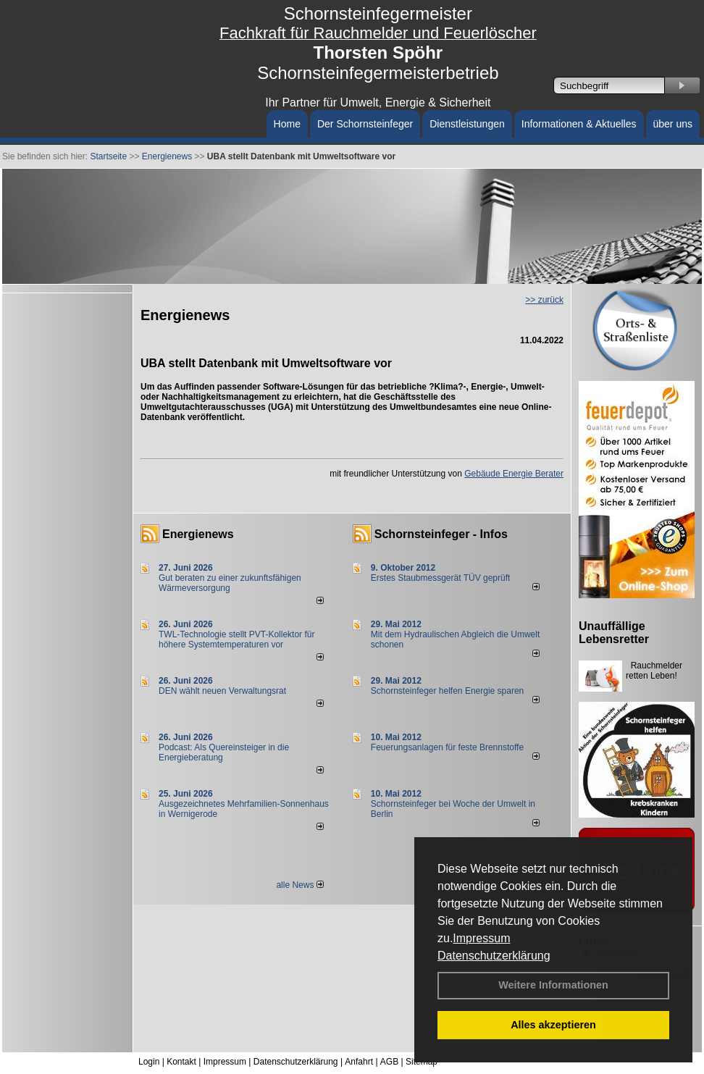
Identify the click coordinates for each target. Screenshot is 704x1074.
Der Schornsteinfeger (365, 124)
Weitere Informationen (553, 985)
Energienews (198, 534)
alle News (299, 885)
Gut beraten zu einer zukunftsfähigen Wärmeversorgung (230, 583)
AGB (389, 1062)
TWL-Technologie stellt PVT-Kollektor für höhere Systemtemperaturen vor (236, 639)
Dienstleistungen (467, 124)
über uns (672, 124)
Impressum (481, 938)
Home (287, 124)
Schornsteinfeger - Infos (441, 534)
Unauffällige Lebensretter (614, 632)
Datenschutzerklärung (493, 955)
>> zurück (544, 300)
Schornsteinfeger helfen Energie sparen (447, 691)
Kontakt (181, 1062)
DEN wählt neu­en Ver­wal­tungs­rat (222, 691)
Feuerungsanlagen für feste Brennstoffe (447, 747)
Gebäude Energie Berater (513, 474)
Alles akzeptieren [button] (553, 1025)
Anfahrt (359, 1062)
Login (148, 1062)
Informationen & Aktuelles (579, 124)
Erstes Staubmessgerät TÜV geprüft (441, 578)
